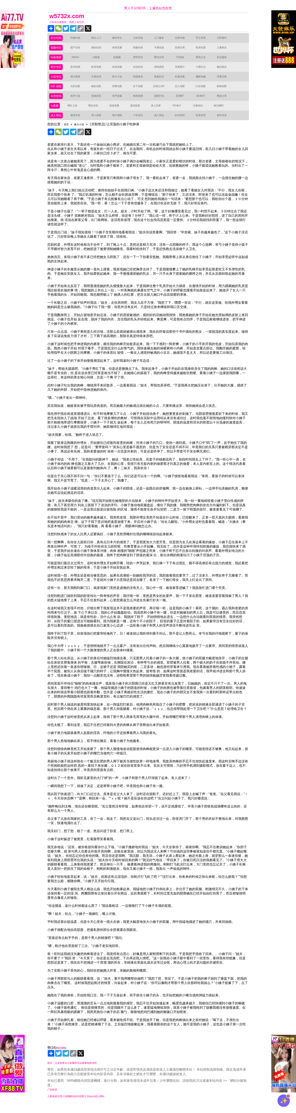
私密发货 (203, 123)
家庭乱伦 (161, 81)
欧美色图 (98, 70)
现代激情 (77, 81)
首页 (67, 132)
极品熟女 (224, 70)
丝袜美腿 (119, 70)
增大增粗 (119, 123)
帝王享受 (203, 39)
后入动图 (182, 91)
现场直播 (116, 112)
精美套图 (140, 102)
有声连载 (119, 102)
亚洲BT (182, 102)
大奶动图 (77, 91)
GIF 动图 (57, 91)
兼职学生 (119, 39)
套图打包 (161, 102)
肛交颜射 (224, 60)
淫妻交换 (224, 81)
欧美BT (203, 102)
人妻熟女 (224, 49)
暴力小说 (119, 81)
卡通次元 (203, 70)
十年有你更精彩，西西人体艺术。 (74, 22)
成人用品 (57, 123)
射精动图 (224, 91)
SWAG (78, 60)
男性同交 (140, 60)
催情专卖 (77, 123)
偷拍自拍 (98, 49)
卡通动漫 (161, 49)
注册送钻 (199, 112)
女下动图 (140, 91)
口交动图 (203, 91)
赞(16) (148, 1059)
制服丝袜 (140, 49)
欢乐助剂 (182, 123)
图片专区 (57, 70)
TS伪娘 (182, 60)
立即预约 (224, 39)
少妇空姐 (140, 39)
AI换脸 (98, 60)
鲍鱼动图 (98, 91)
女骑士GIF (161, 91)
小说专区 (57, 81)
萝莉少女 (203, 60)
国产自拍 (77, 49)
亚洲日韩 (182, 49)
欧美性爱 (203, 49)
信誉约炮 (182, 39)
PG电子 (178, 112)
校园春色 (140, 81)
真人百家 (157, 112)
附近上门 (98, 39)
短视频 (119, 60)
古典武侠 (98, 81)
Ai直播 (55, 112)
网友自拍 (95, 112)
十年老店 (140, 123)
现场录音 (98, 102)
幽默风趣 (203, 81)
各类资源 (57, 102)
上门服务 (161, 39)
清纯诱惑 (161, 70)
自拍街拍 (140, 70)
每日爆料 (220, 112)
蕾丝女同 (161, 60)
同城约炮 (77, 39)
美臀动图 (119, 91)
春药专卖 (224, 123)
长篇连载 (182, 81)
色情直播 (119, 49)
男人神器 (98, 123)
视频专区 (57, 49)
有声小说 (77, 102)
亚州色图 (77, 70)
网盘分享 (224, 102)
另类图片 (182, 70)
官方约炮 (57, 39)
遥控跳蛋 (136, 112)
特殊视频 (57, 60)
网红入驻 (74, 112)
